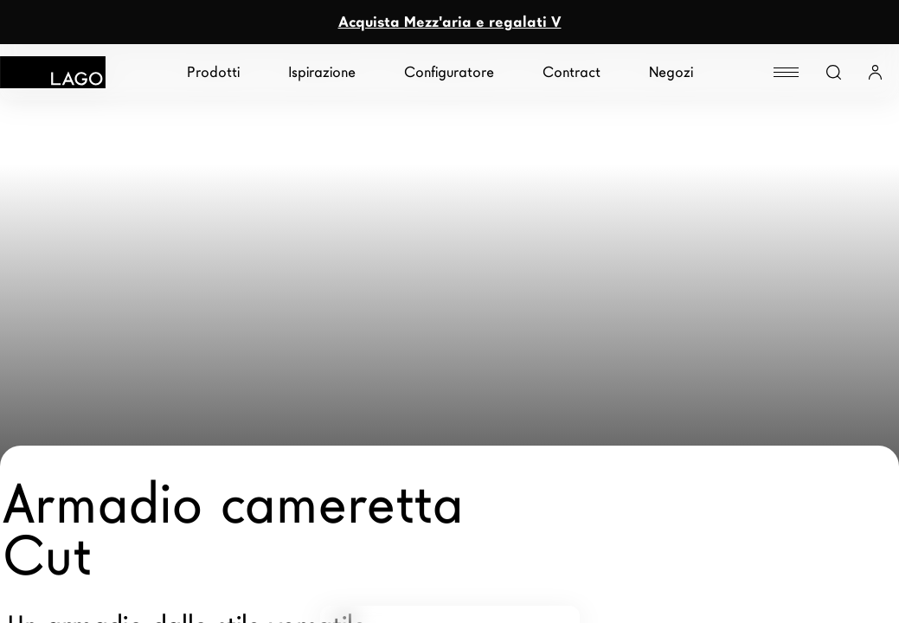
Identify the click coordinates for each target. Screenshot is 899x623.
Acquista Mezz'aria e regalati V (450, 22)
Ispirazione (322, 72)
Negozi (671, 72)
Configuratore (449, 72)
